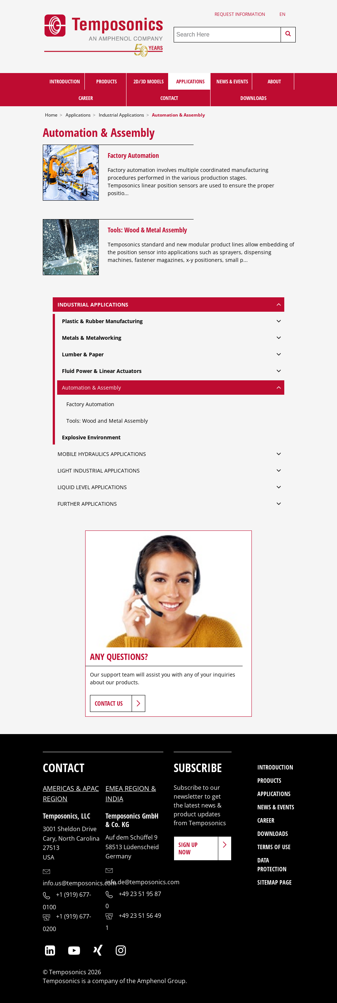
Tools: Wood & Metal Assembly (147, 229)
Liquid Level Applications (92, 487)
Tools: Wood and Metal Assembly (107, 420)
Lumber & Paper (83, 354)
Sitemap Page (274, 882)
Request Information (240, 14)
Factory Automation (133, 155)
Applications (190, 81)
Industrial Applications (121, 115)
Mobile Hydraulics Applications (102, 453)
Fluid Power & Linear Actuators (102, 370)
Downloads (253, 97)
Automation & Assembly (91, 387)
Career (86, 97)
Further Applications (87, 503)
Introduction (64, 81)
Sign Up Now (188, 848)
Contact (169, 97)
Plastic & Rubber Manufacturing (102, 321)
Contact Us (109, 703)
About (274, 81)
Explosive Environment (91, 437)
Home (51, 115)
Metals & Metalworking (91, 337)
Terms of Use (274, 847)
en (282, 14)
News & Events (232, 81)
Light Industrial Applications (99, 470)
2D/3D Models (148, 81)
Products (106, 81)
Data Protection (271, 864)
